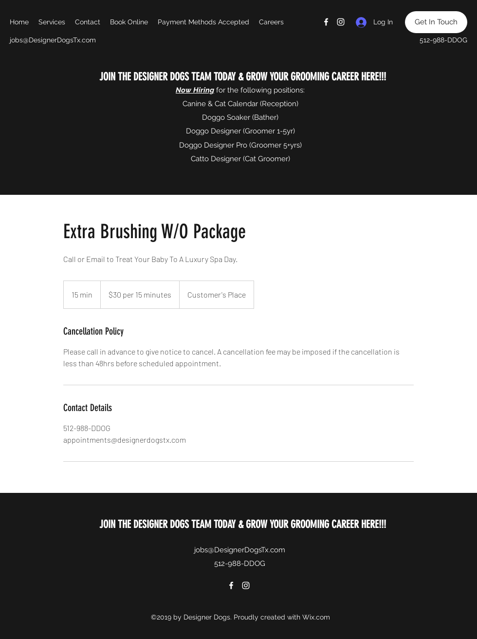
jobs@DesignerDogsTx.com (53, 40)
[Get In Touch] (436, 22)
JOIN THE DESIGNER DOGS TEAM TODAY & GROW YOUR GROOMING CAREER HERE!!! (241, 76)
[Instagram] (341, 22)
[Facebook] (326, 22)
